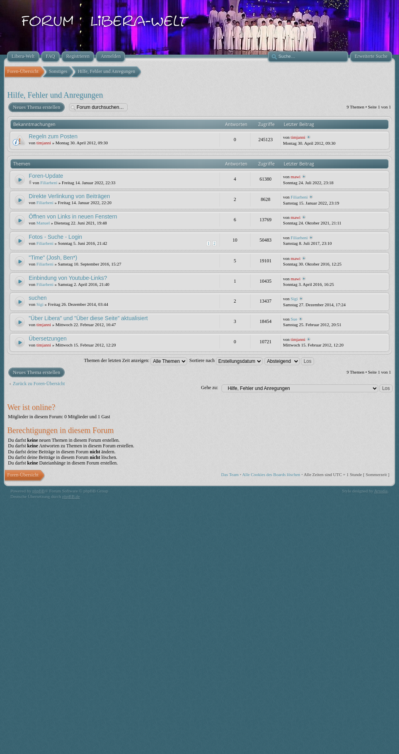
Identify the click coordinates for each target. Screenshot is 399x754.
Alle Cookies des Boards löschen (271, 474)
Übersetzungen (48, 338)
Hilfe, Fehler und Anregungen (55, 95)
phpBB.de (71, 496)
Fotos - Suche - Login (55, 237)
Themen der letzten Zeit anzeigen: (136, 360)
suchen (38, 298)
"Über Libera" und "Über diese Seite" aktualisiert (88, 318)
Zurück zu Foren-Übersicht (39, 383)
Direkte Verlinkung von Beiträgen (69, 196)
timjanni (43, 142)
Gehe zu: (209, 387)
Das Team (230, 474)
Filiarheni (48, 182)
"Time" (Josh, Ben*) (53, 257)
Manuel (43, 222)
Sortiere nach (226, 360)
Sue (294, 319)
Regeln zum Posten (53, 136)
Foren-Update (46, 176)
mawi (295, 176)
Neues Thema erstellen (36, 107)
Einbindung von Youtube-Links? (68, 278)
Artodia (381, 490)
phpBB (38, 490)
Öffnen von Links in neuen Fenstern (73, 216)
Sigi (39, 304)
